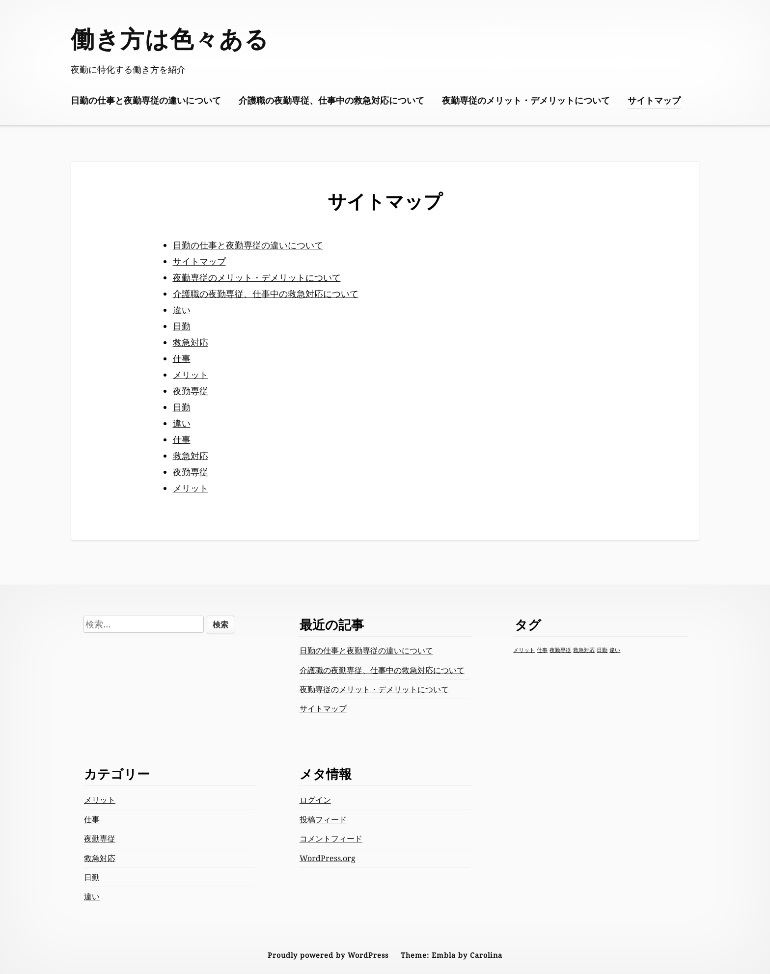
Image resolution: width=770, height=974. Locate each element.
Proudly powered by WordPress (328, 955)
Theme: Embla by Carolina (451, 955)
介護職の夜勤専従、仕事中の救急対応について (331, 100)
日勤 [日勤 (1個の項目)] (602, 650)
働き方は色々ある (170, 38)
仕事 (182, 358)
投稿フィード (323, 819)
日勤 (182, 326)
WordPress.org (328, 858)
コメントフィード (331, 838)
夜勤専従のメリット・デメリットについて (526, 100)
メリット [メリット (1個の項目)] (524, 650)
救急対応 (190, 342)
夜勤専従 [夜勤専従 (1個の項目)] (560, 650)
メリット (190, 374)
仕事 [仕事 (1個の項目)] (542, 650)
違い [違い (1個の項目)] (614, 650)
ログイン (315, 799)
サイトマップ (654, 100)
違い (182, 310)
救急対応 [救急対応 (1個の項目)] (584, 650)
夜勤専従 (190, 391)
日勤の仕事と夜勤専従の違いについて (146, 100)
